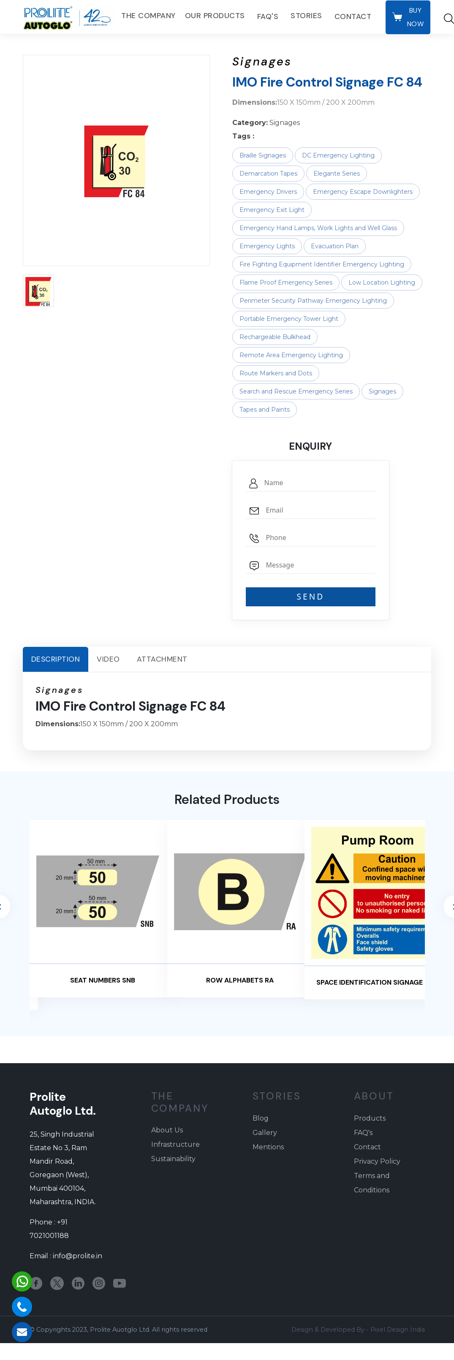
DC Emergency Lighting (338, 155)
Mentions (268, 1147)
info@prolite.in (77, 1256)
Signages (382, 391)
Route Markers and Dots (275, 373)
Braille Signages (262, 155)
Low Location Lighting (381, 282)
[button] (38, 290)
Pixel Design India (397, 1329)
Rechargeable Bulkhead (274, 337)
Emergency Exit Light (271, 210)
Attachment (162, 659)
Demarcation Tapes (268, 173)
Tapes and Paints (264, 409)
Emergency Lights (267, 246)
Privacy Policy (377, 1161)
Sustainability (173, 1159)
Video (108, 659)
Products (370, 1118)
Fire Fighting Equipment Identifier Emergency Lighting (321, 264)
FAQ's (268, 16)
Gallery (265, 1133)
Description (55, 659)
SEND (310, 596)
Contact (353, 16)
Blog (261, 1118)
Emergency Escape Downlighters (363, 191)
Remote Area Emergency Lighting (291, 355)
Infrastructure (175, 1144)
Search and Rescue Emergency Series (296, 391)
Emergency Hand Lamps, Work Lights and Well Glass (318, 228)
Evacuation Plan (335, 246)
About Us (167, 1130)
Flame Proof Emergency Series (285, 282)
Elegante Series (336, 173)
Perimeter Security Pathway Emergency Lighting (313, 300)
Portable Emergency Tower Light (288, 319)
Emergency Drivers (268, 191)
